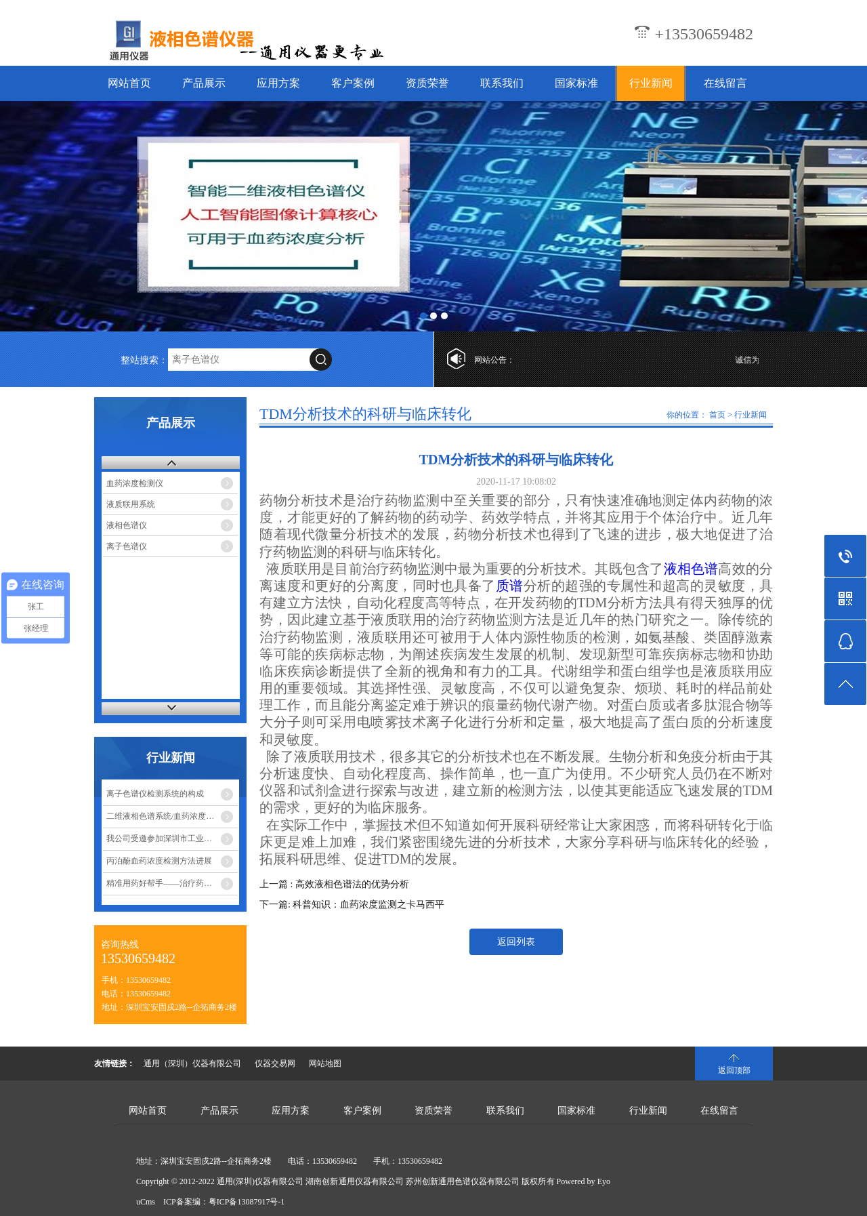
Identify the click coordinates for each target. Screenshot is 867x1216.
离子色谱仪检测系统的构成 (155, 793)
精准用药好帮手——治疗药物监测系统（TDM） (172, 883)
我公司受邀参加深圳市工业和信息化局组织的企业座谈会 (172, 838)
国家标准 (576, 83)
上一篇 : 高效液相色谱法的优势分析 (334, 884)
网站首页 (129, 83)
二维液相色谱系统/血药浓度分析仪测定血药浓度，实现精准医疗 (172, 816)
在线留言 (725, 83)
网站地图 (325, 1063)
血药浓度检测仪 (134, 483)
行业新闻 (651, 83)
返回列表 (516, 942)
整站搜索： (144, 360)
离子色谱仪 (126, 546)
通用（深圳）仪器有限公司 (192, 1063)
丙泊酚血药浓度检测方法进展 (159, 861)
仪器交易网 (275, 1063)
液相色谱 (691, 568)
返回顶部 (734, 1070)
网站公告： (494, 360)
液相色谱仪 (126, 525)
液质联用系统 (130, 504)
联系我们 (502, 83)
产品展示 (204, 83)
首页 (717, 415)
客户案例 (353, 83)
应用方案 (278, 83)
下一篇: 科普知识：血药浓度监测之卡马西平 (351, 904)
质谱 (510, 585)
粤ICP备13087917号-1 (247, 1202)
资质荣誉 (427, 83)
